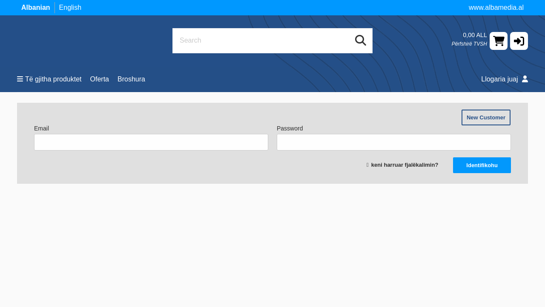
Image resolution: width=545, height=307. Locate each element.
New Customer (486, 117)
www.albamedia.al (496, 7)
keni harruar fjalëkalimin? (405, 165)
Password (394, 138)
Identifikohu (482, 165)
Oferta (99, 79)
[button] (519, 41)
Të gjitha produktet (49, 79)
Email (151, 138)
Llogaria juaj (504, 79)
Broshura (131, 79)
